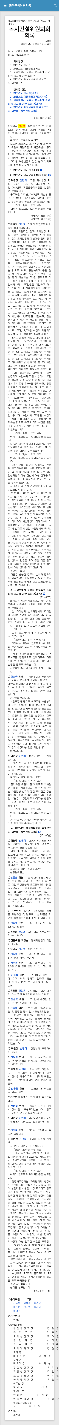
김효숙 (27, 1303)
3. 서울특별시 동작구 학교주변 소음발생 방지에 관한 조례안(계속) (29, 101)
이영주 (16, 1311)
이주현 (16, 1307)
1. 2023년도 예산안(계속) (23, 93)
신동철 (13, 877)
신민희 (23, 180)
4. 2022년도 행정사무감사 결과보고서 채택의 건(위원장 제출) (28, 108)
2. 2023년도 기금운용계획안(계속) (27, 96)
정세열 (37, 1307)
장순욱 (13, 676)
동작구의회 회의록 (20, 5)
